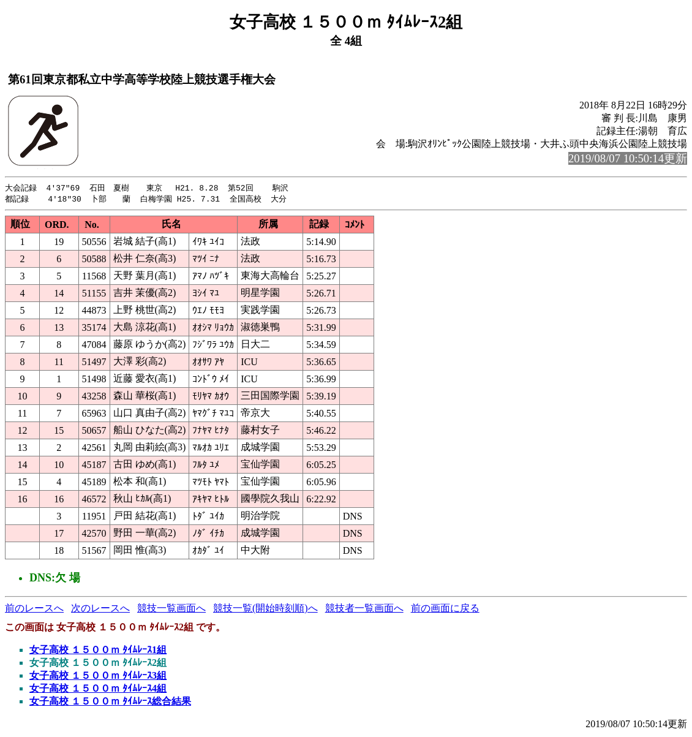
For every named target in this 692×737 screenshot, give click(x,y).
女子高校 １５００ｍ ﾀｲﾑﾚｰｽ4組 (98, 689)
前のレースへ (34, 609)
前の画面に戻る (445, 609)
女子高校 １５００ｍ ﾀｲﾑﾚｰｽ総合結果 (110, 702)
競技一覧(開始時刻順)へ (265, 609)
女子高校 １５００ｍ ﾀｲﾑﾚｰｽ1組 (98, 651)
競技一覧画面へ (171, 609)
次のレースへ (100, 609)
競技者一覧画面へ (364, 609)
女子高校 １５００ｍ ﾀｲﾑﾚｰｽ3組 (98, 676)
